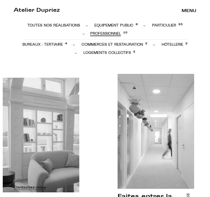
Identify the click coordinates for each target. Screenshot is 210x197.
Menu (189, 11)
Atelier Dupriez (37, 11)
